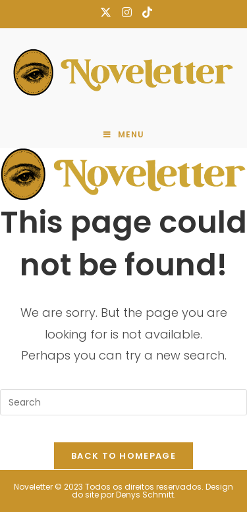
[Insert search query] (123, 402)
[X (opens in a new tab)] (106, 12)
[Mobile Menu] (124, 135)
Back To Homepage (123, 456)
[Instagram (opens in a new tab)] (127, 12)
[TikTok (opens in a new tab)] (144, 12)
